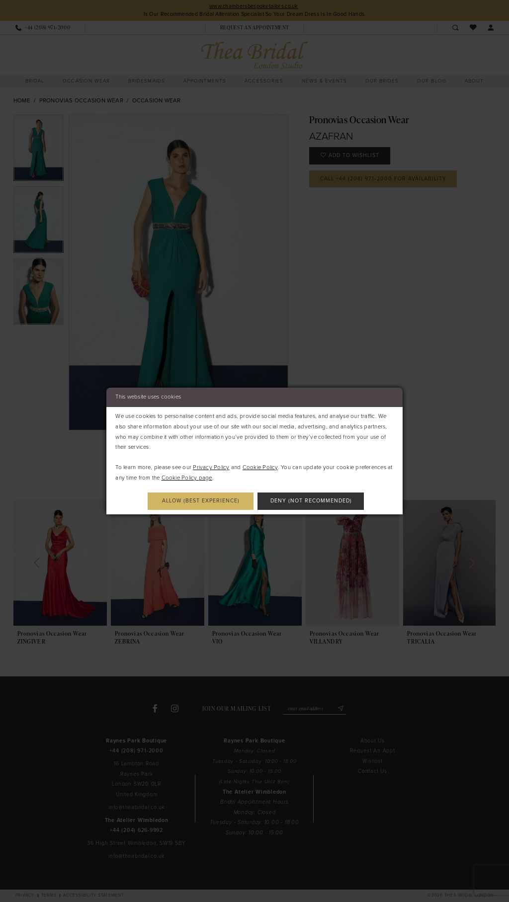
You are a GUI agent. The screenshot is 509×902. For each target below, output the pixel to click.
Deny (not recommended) (311, 500)
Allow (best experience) (201, 500)
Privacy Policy (211, 467)
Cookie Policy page (187, 478)
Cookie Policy (260, 467)
